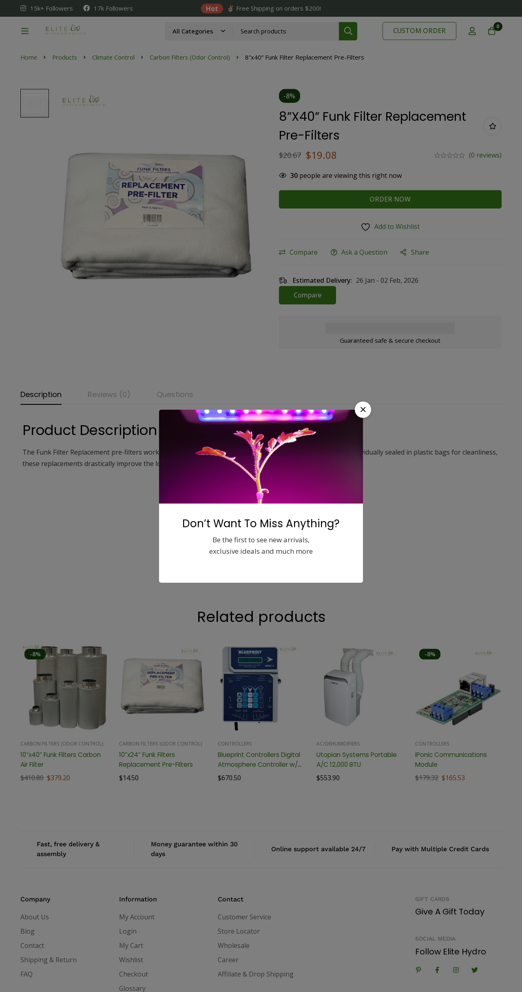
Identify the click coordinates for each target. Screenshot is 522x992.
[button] (363, 410)
